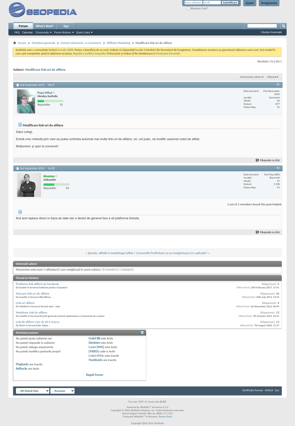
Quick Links (83, 32)
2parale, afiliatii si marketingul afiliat (110, 253)
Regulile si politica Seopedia (89, 53)
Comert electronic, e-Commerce (81, 43)
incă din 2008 (65, 50)
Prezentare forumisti (168, 53)
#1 (278, 84)
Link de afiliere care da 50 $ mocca (37, 322)
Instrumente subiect (250, 76)
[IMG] (100, 347)
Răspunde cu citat (268, 160)
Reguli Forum (94, 375)
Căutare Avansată (271, 32)
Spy (66, 26)
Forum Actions (62, 32)
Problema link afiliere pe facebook (37, 284)
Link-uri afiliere (25, 303)
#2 (278, 168)
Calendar (27, 32)
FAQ (17, 32)
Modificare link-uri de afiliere (45, 70)
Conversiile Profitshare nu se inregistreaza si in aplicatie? (171, 253)
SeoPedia (159, 423)
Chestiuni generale (43, 43)
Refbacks (21, 368)
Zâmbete (94, 342)
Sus (277, 390)
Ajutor (250, 3)
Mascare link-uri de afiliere (32, 293)
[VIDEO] (94, 351)
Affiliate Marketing (118, 43)
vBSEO (159, 413)
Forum (23, 26)
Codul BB (94, 338)
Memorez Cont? (197, 8)
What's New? (45, 26)
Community (42, 32)
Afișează (271, 76)
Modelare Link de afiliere (31, 312)
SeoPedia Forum (252, 390)
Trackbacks (95, 360)
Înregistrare (269, 3)
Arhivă (269, 390)
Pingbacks (22, 364)
